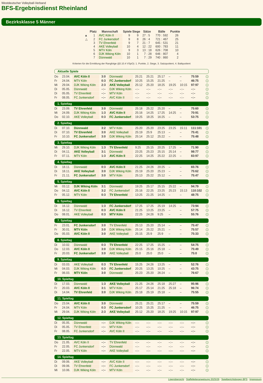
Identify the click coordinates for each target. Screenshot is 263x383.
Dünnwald (105, 57)
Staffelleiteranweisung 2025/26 (202, 379)
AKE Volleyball (108, 46)
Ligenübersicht (176, 379)
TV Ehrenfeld (107, 42)
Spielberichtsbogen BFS (234, 379)
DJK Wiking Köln (110, 53)
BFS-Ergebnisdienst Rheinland (44, 8)
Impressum (255, 379)
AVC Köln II (106, 35)
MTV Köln (105, 50)
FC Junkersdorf (109, 39)
